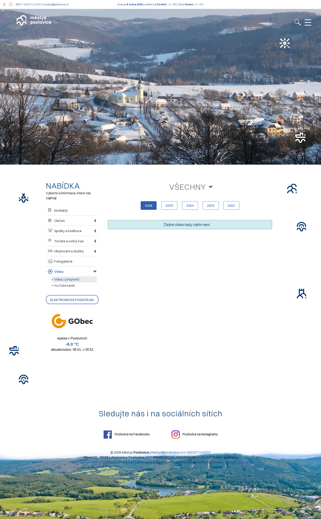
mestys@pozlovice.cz (167, 452)
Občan (56, 221)
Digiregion (244, 462)
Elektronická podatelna (72, 300)
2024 (190, 205)
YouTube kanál (64, 285)
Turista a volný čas (66, 241)
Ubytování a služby (66, 251)
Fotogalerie (60, 261)
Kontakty (58, 210)
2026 (148, 205)
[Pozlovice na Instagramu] (10, 4)
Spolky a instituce (65, 231)
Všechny (187, 187)
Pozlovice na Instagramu (195, 434)
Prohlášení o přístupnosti (87, 462)
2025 (169, 205)
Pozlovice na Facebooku (127, 434)
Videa (55, 271)
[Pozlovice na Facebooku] (4, 4)
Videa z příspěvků (66, 279)
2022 (231, 205)
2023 (210, 205)
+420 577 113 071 (198, 452)
